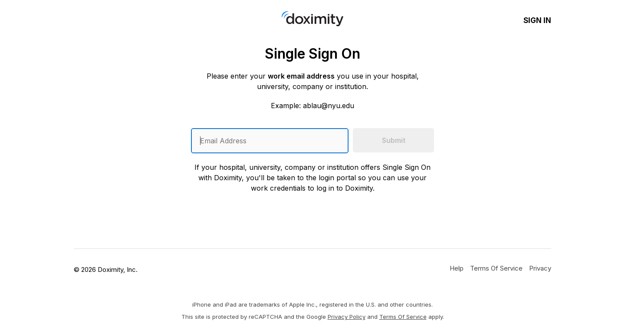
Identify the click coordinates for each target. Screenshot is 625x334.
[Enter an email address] (270, 140)
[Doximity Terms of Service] (496, 268)
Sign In (537, 20)
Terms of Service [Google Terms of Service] (403, 316)
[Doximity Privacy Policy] (540, 268)
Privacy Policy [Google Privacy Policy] (346, 316)
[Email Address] (270, 140)
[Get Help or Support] (457, 268)
